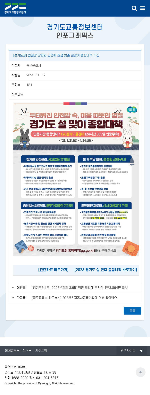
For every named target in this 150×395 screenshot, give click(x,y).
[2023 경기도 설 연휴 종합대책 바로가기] (105, 270)
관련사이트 (128, 351)
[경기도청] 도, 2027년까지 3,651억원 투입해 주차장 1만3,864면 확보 (80, 288)
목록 (132, 311)
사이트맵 (41, 351)
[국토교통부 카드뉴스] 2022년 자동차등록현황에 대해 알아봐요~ (75, 298)
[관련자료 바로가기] (53, 270)
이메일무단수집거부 (18, 351)
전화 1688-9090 (16, 378)
